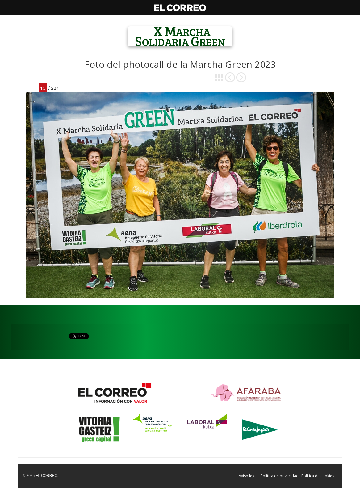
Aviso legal (248, 475)
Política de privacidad (280, 475)
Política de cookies (317, 475)
